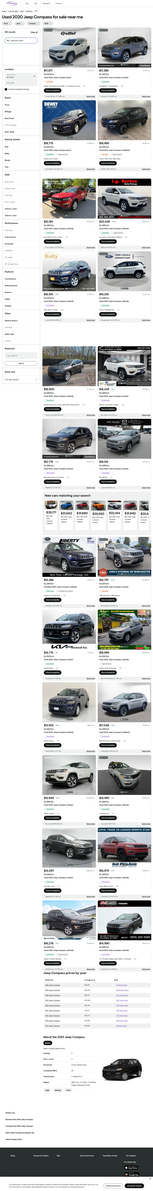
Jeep (22, 11)
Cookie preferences (113, 1186)
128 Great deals (120, 1027)
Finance (59, 3)
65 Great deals (120, 1042)
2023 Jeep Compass (52, 1017)
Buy (27, 3)
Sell (35, 3)
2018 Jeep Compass (52, 1037)
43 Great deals (120, 1002)
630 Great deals (121, 1022)
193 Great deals (121, 1032)
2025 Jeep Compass (52, 1007)
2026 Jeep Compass (52, 1002)
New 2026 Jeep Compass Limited (97, 536)
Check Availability (52, 90)
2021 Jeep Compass (52, 1027)
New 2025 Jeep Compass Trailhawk (82, 535)
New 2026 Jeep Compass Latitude (66, 535)
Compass (29, 11)
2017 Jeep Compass (52, 1042)
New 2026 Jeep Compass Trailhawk (49, 536)
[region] (76, 1183)
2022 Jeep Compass (52, 1022)
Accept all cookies (134, 1186)
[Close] (150, 1178)
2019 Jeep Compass (52, 1032)
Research (46, 3)
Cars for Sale (13, 11)
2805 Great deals (121, 1007)
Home (4, 11)
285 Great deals (121, 1037)
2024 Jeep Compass (52, 1012)
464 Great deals (121, 1012)
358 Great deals (121, 1017)
